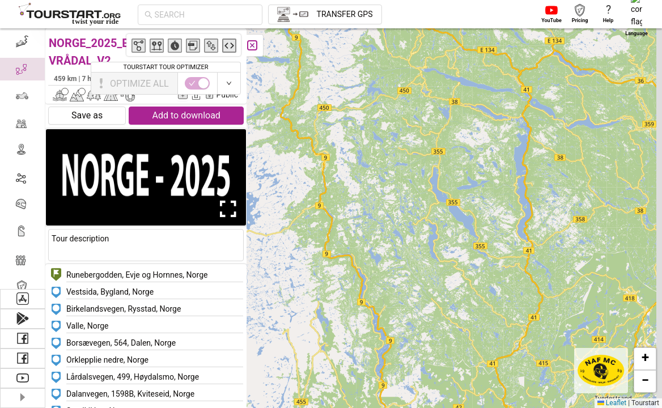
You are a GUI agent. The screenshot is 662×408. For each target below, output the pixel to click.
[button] (379, 369)
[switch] (612, 83)
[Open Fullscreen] (225, 209)
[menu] (22, 158)
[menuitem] (22, 42)
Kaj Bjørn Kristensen (202, 78)
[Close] (252, 45)
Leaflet (611, 403)
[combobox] (205, 14)
